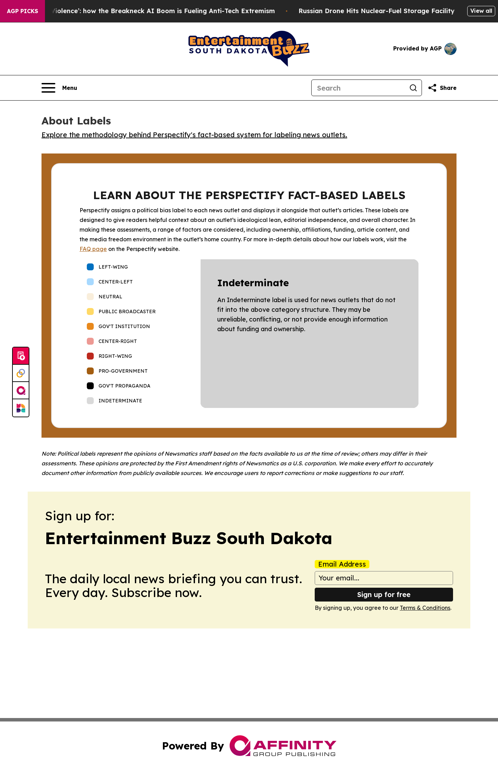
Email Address (342, 564)
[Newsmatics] (21, 408)
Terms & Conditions (425, 607)
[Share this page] (441, 88)
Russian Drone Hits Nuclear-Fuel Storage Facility (389, 11)
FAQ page (93, 248)
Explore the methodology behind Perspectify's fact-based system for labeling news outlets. (194, 134)
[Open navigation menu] (59, 88)
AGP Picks (22, 11)
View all (481, 10)
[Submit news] (21, 356)
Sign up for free (384, 594)
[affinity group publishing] (21, 390)
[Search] (358, 88)
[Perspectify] (21, 373)
